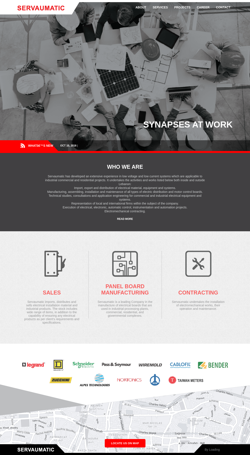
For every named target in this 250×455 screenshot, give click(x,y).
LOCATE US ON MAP (125, 443)
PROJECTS (182, 7)
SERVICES (160, 7)
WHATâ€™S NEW (40, 145)
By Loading (212, 449)
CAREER (203, 7)
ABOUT (140, 7)
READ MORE (125, 218)
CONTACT (223, 7)
